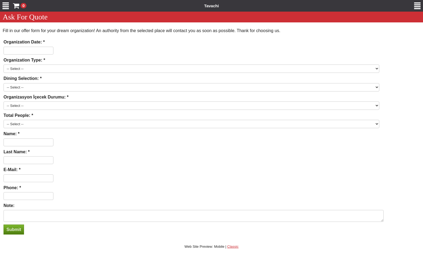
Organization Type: (23, 60)
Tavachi (211, 6)
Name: (11, 133)
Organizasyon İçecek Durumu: (35, 97)
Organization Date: (23, 42)
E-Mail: (11, 169)
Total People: (18, 115)
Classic (232, 248)
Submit (13, 231)
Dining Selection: (22, 78)
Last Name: (16, 152)
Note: (9, 205)
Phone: (11, 187)
